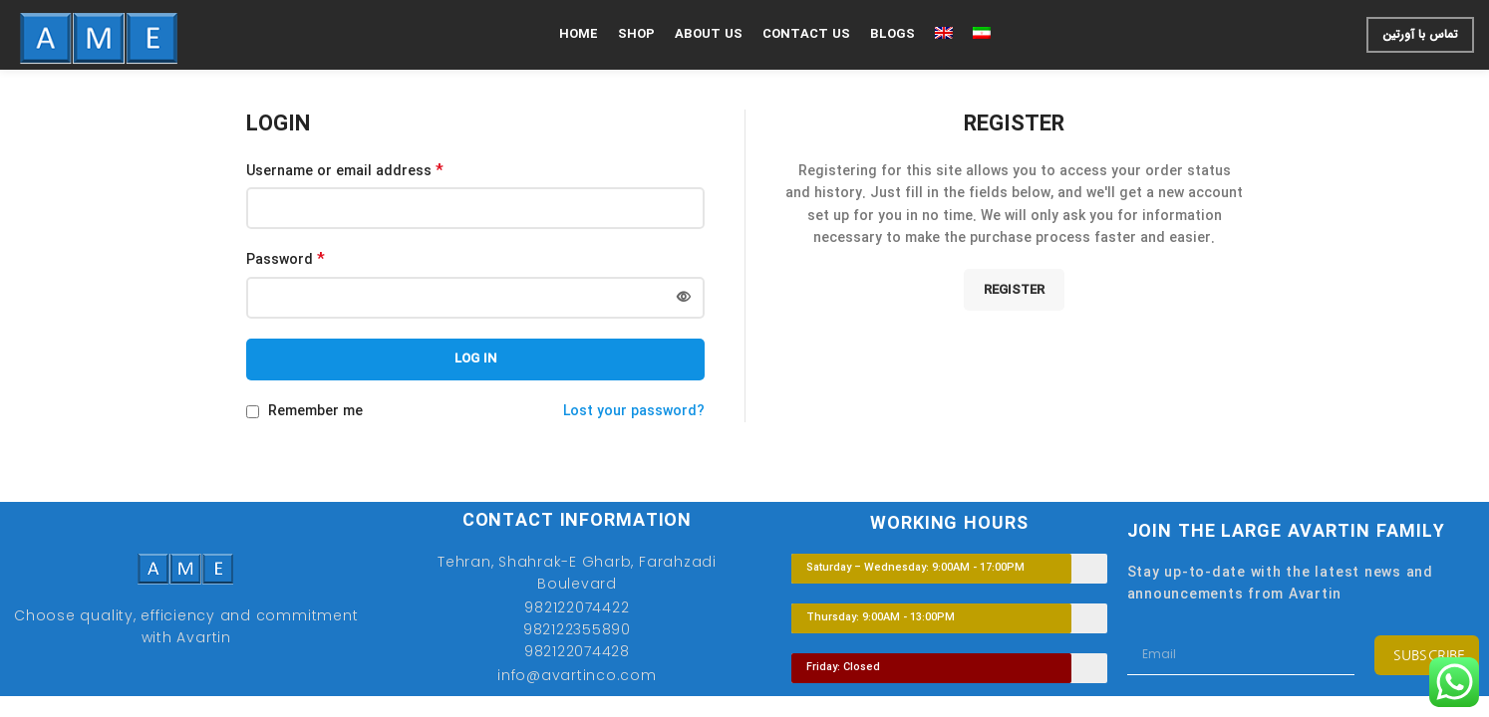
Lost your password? (634, 411)
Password (285, 260)
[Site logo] (99, 34)
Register (1014, 290)
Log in (475, 359)
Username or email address (345, 171)
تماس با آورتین (1420, 34)
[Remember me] (252, 411)
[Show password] (684, 298)
